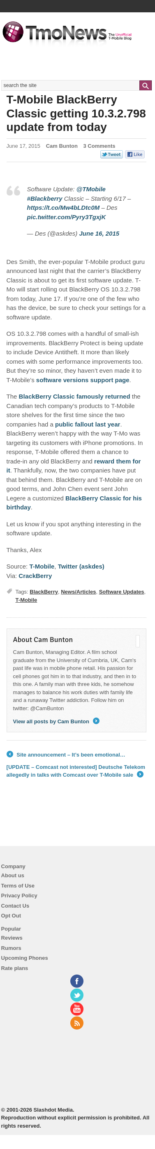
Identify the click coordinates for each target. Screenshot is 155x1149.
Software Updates (121, 592)
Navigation (144, 24)
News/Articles (78, 592)
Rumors (11, 948)
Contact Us (15, 906)
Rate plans (14, 968)
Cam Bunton (62, 146)
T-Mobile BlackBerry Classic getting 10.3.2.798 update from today (76, 113)
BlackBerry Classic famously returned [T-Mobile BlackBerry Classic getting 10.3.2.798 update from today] (74, 396)
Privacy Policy (19, 895)
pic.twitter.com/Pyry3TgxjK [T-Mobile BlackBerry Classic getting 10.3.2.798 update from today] (66, 216)
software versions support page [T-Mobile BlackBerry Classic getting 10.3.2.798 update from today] (83, 379)
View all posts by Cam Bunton (56, 721)
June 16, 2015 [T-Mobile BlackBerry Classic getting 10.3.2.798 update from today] (99, 233)
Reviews (12, 938)
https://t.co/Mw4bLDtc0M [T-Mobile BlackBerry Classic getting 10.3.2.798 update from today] (63, 207)
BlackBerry (44, 592)
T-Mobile (26, 600)
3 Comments (99, 146)
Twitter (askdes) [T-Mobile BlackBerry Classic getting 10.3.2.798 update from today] (81, 566)
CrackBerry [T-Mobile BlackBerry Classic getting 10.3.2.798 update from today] (35, 575)
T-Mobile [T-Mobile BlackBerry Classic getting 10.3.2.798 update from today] (41, 566)
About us (12, 875)
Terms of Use (18, 886)
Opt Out (11, 916)
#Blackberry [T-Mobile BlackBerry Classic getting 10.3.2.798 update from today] (44, 198)
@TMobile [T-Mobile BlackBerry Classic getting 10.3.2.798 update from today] (91, 189)
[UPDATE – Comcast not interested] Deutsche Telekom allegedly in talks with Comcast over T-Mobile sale (76, 771)
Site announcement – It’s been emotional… (66, 755)
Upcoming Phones (24, 958)
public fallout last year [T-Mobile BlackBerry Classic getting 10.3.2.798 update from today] (87, 424)
